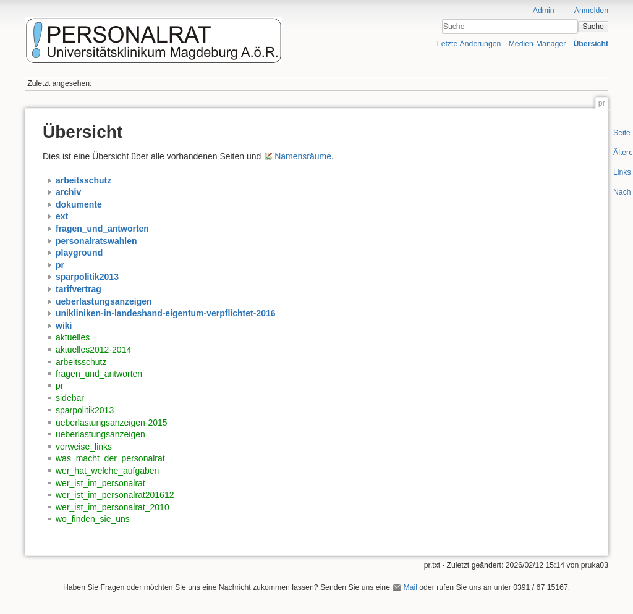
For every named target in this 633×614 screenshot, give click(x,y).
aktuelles (73, 337)
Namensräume (302, 156)
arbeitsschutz (81, 362)
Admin (543, 10)
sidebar (70, 398)
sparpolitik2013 (85, 410)
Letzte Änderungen (469, 44)
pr (59, 385)
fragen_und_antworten (99, 374)
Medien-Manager (537, 44)
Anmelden (591, 10)
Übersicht (590, 44)
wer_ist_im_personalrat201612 (115, 495)
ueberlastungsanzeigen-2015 (112, 422)
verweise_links (84, 447)
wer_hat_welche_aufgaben (107, 471)
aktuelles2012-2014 (93, 350)
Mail (410, 587)
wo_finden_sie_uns (93, 519)
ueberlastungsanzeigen (100, 434)
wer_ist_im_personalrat (100, 483)
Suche (593, 26)
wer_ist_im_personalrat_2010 (112, 507)
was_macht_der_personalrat (110, 458)
